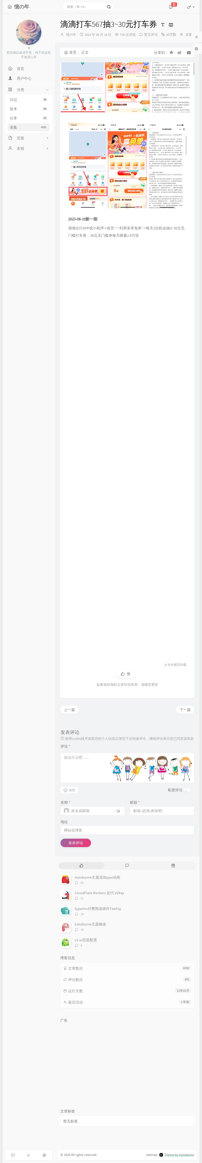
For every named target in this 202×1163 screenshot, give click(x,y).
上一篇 (69, 709)
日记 (29, 99)
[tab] (81, 865)
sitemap (151, 1154)
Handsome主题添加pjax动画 (97, 877)
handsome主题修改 (90, 924)
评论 (65, 746)
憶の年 (71, 34)
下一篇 (185, 709)
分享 (29, 118)
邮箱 (135, 802)
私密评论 (175, 790)
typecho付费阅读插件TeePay (98, 908)
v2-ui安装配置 (86, 940)
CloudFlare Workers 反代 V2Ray (99, 892)
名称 (65, 802)
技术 (29, 109)
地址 (64, 821)
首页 (70, 52)
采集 (29, 127)
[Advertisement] (127, 448)
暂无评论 (151, 34)
